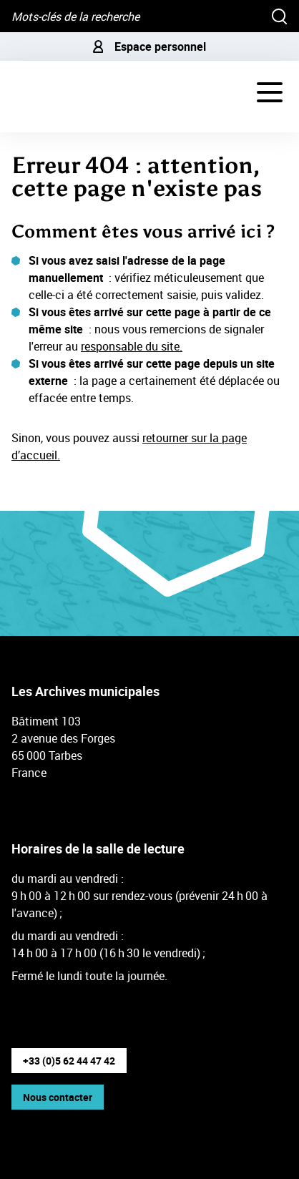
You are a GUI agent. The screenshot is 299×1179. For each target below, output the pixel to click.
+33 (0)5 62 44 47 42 (69, 1060)
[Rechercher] (279, 16)
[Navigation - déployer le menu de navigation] (270, 92)
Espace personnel (149, 46)
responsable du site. (131, 346)
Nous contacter (57, 1097)
